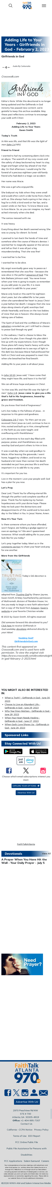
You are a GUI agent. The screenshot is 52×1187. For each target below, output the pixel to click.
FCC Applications (13, 1161)
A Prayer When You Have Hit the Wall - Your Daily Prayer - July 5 (24, 861)
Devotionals (13, 853)
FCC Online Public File (26, 1142)
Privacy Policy (41, 1129)
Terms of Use (19, 1136)
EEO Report (34, 1136)
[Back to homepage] (27, 5)
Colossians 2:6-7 (9, 419)
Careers (45, 1161)
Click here (6, 625)
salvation (6, 326)
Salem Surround (32, 1161)
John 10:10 (9, 375)
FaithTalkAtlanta (26, 844)
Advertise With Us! (26, 792)
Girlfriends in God (12, 56)
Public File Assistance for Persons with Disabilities (27, 1151)
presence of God (34, 274)
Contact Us (26, 1123)
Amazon (35, 607)
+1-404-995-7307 (30, 1120)
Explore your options (26, 786)
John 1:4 (11, 144)
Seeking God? (26, 638)
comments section (11, 546)
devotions (21, 629)
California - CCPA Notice (19, 1129)
